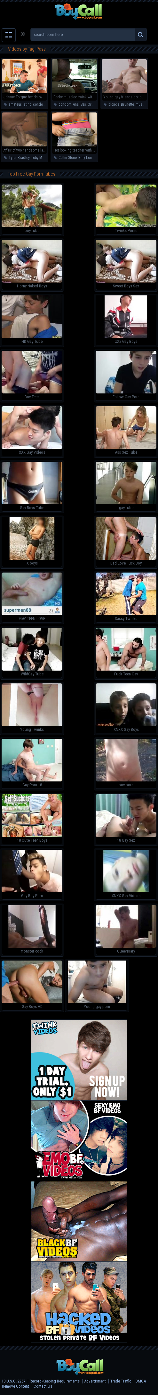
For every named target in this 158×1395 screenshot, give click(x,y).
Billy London (88, 157)
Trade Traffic (120, 1381)
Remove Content (15, 1386)
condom (39, 104)
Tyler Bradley (19, 157)
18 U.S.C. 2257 (13, 1381)
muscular (143, 104)
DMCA (141, 1381)
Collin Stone (68, 157)
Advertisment (95, 1381)
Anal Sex (79, 104)
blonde (113, 104)
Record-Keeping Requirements (55, 1381)
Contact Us (43, 1386)
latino (27, 104)
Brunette (127, 104)
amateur (15, 104)
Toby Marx (39, 157)
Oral (91, 104)
